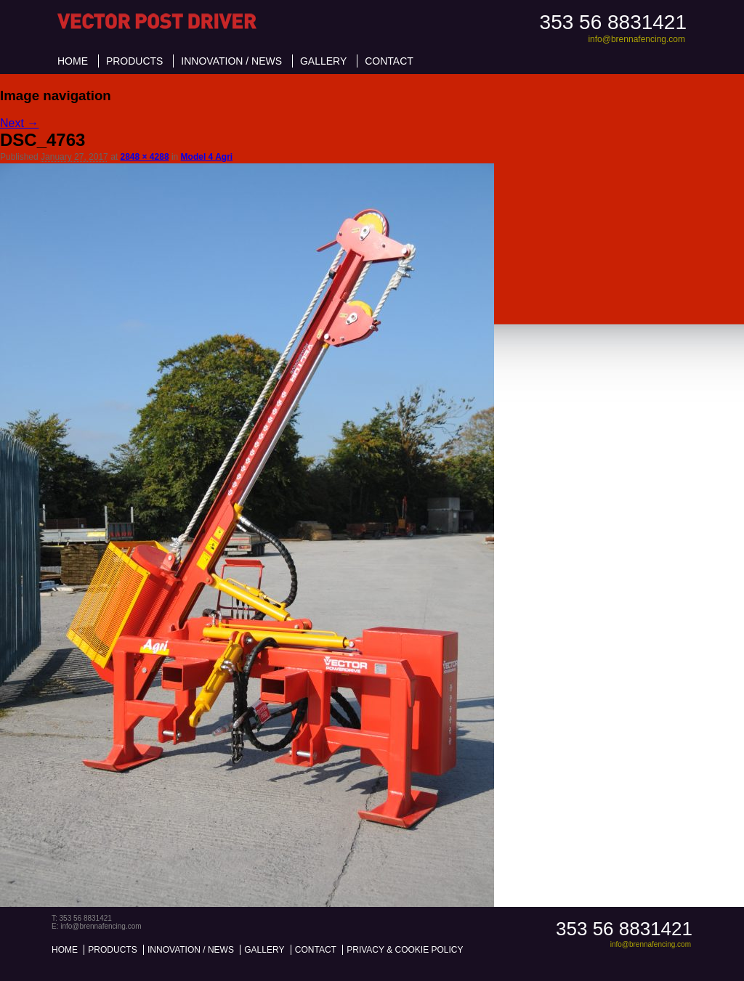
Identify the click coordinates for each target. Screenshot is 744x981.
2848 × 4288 (144, 157)
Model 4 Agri (207, 157)
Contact (389, 61)
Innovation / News (231, 61)
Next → (19, 123)
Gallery (323, 61)
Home (72, 61)
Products (134, 61)
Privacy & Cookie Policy (405, 950)
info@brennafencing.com (636, 39)
